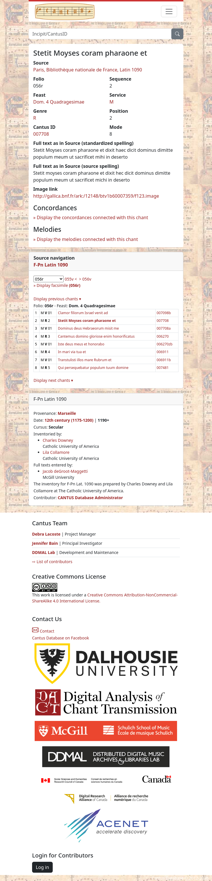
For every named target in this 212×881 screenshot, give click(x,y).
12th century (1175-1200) (68, 420)
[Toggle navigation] (169, 11)
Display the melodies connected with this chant (87, 239)
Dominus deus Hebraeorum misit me (88, 328)
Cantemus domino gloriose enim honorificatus (96, 336)
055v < (71, 279)
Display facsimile (59, 285)
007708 (41, 134)
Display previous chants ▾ (57, 299)
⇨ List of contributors (52, 561)
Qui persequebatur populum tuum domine (93, 367)
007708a (164, 328)
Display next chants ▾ (53, 380)
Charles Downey (58, 440)
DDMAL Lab (43, 552)
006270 (163, 336)
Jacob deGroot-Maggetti (65, 471)
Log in (42, 867)
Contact (43, 631)
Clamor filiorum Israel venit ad (83, 312)
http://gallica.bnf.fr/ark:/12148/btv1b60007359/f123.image (96, 196)
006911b (164, 359)
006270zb (164, 344)
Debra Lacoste (46, 534)
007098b (164, 312)
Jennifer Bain (45, 543)
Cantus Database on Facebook (60, 638)
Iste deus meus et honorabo (81, 344)
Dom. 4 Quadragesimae (58, 102)
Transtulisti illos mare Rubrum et (84, 359)
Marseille (67, 413)
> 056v (85, 279)
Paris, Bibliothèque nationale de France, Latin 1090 (87, 70)
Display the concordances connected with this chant (92, 217)
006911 (163, 351)
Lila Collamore (56, 452)
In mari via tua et (72, 351)
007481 (163, 367)
